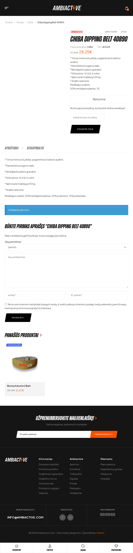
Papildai (74, 478)
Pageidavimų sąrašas (111, 469)
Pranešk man (85, 129)
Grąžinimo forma (48, 478)
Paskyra (50, 550)
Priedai (20, 22)
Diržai (30, 22)
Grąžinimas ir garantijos (51, 473)
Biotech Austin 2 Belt (19, 385)
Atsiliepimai (76, 493)
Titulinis (9, 22)
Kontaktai (75, 469)
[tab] (16, 148)
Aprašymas (12, 148)
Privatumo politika (48, 469)
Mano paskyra (108, 464)
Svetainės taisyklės (49, 464)
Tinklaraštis (76, 473)
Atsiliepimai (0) (35, 148)
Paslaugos (75, 488)
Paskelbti (18, 318)
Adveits (100, 532)
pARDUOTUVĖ (16, 550)
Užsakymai (106, 473)
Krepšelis (105, 478)
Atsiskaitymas (46, 483)
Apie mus (74, 464)
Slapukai (43, 493)
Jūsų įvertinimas (13, 241)
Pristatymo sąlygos (49, 488)
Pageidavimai (116, 550)
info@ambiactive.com (25, 517)
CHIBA (90, 47)
